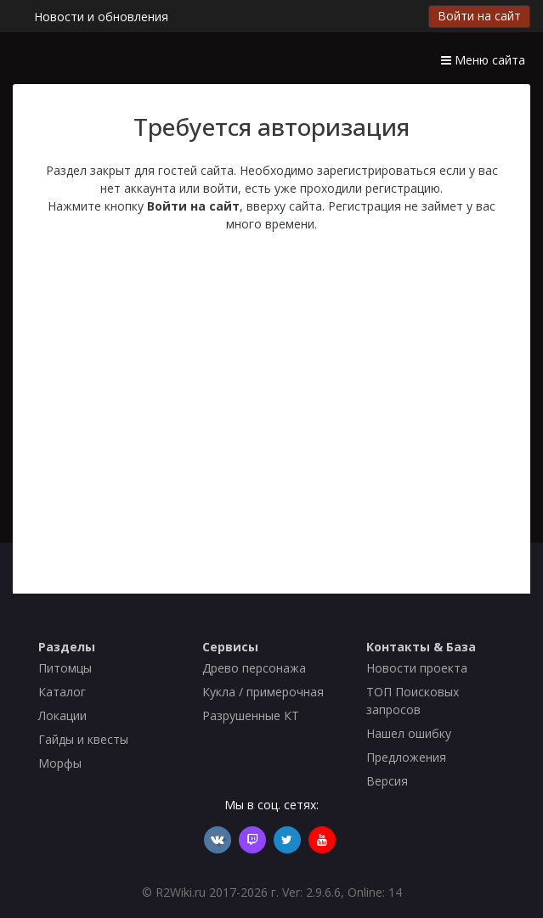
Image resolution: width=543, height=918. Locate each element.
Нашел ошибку (408, 733)
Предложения (406, 757)
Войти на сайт (479, 16)
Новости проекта (416, 668)
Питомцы (65, 668)
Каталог (62, 692)
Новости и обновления (101, 16)
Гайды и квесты (83, 739)
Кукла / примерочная (263, 692)
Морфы (60, 763)
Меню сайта (483, 60)
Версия (387, 781)
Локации (62, 715)
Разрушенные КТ (250, 715)
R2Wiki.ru (181, 892)
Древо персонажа (254, 668)
